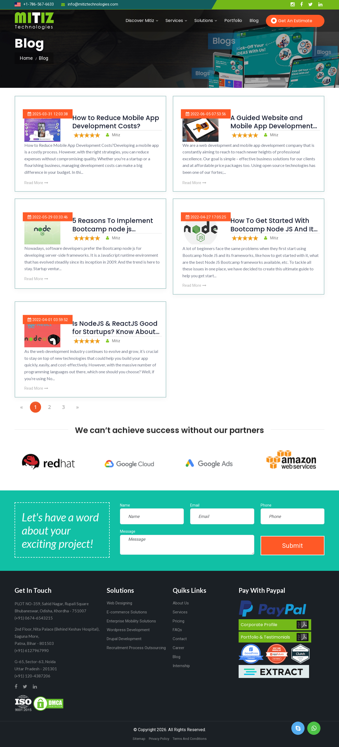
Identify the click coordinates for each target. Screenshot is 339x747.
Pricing (178, 621)
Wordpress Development (128, 629)
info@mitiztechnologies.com (89, 4)
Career (178, 647)
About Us (181, 603)
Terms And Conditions (190, 739)
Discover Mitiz (140, 20)
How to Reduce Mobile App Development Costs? (115, 121)
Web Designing (119, 603)
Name (125, 505)
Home (26, 58)
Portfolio (233, 20)
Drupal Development (124, 638)
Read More (36, 182)
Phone (266, 505)
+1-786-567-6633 (34, 4)
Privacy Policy (159, 739)
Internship (181, 665)
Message (127, 531)
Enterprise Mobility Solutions (131, 621)
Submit (292, 545)
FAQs (177, 629)
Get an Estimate (295, 21)
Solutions (203, 20)
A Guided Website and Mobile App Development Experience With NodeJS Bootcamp (271, 130)
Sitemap (139, 739)
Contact (180, 638)
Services (174, 20)
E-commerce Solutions (127, 612)
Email (194, 505)
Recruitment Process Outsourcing (136, 647)
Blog (253, 20)
